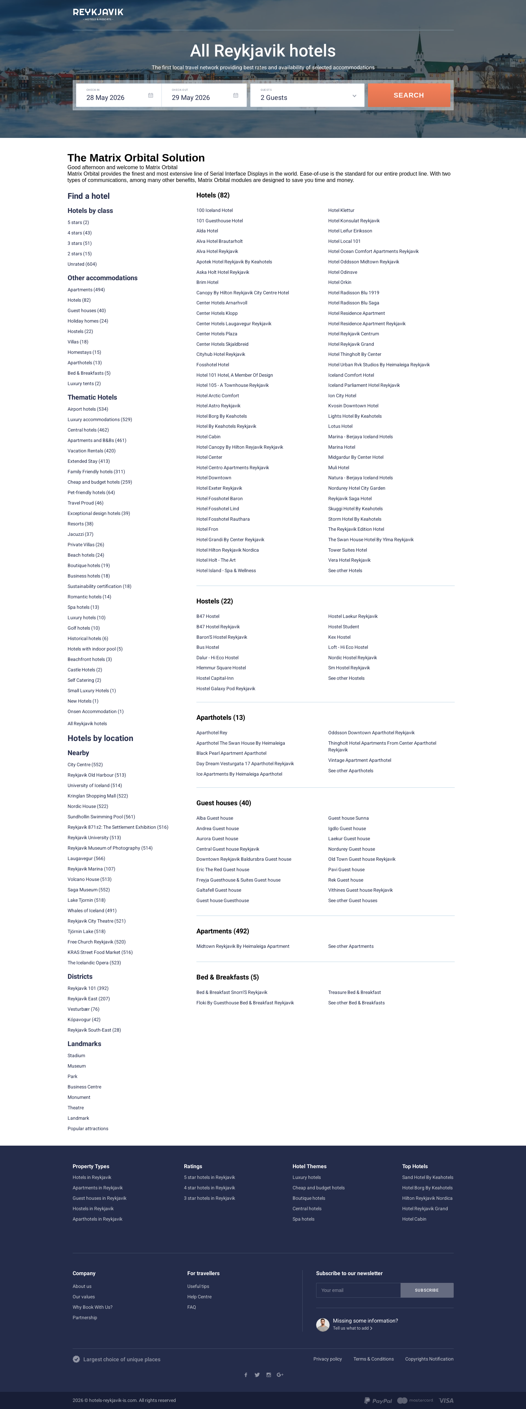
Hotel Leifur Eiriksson (350, 230)
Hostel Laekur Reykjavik (353, 616)
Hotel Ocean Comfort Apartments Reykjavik (373, 251)
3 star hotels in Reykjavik (209, 1198)
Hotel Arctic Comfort (217, 395)
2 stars (75, 253)
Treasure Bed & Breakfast (354, 992)
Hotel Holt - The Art (216, 560)
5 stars (75, 222)
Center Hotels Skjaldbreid (222, 344)
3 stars (75, 243)
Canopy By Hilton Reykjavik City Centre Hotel (242, 292)
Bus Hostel (207, 647)
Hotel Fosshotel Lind (217, 508)
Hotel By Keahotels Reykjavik (226, 426)
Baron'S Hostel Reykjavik (221, 637)
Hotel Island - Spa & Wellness (226, 570)
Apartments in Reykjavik (98, 1187)
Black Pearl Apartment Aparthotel (231, 753)
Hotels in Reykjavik (92, 1177)
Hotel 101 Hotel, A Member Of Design (234, 375)
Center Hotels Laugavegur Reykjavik (233, 323)
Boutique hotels (309, 1198)
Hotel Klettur (341, 210)
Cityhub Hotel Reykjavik (220, 354)
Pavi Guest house (346, 869)
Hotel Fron (207, 529)
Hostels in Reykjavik (93, 1208)
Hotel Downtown (213, 477)
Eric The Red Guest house (222, 869)
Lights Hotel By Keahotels (355, 416)
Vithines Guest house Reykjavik (360, 890)
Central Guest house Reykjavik (227, 849)
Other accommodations (103, 278)
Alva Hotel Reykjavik (217, 251)
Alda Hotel (207, 230)
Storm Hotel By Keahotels (354, 519)
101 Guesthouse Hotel (219, 220)
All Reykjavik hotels (87, 723)
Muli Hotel (338, 467)
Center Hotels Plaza (216, 333)
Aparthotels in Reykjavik (97, 1219)
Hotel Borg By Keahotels (221, 416)
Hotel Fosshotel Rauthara (223, 519)
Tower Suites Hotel (347, 550)
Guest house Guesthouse (222, 900)
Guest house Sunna (348, 818)
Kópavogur (79, 1019)
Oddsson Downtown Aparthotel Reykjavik (371, 732)
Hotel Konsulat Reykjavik (354, 220)
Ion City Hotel (342, 395)
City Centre (79, 764)
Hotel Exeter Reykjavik (219, 488)
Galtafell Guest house (218, 890)
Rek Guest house (345, 880)
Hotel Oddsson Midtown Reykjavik (363, 261)
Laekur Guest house (349, 838)
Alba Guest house (214, 818)
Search (409, 95)
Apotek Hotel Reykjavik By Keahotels (234, 261)
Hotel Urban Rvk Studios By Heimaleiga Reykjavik (379, 364)
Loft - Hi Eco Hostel (348, 647)
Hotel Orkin (339, 282)
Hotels (74, 300)
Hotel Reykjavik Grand (351, 344)
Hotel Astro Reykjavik (218, 405)
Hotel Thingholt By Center (354, 354)
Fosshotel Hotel (212, 364)
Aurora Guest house (217, 838)
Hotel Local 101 (344, 241)
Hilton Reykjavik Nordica (427, 1198)
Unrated (76, 264)
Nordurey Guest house (351, 849)
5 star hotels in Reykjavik (209, 1177)
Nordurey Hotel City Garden (356, 488)
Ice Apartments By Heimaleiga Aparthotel (239, 774)
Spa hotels (303, 1219)
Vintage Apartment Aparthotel (359, 760)
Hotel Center (209, 457)
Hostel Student (343, 626)
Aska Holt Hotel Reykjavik (222, 272)
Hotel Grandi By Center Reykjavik (230, 539)
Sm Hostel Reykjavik (349, 667)
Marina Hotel (341, 447)
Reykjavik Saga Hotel (350, 498)
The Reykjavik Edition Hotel (356, 529)
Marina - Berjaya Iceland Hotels (360, 436)
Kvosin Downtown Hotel (353, 405)
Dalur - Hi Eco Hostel (217, 657)
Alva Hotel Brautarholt (219, 241)
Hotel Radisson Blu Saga (353, 302)
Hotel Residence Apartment (356, 313)
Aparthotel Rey (211, 732)
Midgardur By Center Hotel (355, 457)
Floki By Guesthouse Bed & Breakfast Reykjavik (245, 1002)
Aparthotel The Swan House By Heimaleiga (240, 743)
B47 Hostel (207, 616)
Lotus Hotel (340, 426)
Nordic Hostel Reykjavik (352, 657)
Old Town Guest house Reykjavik (362, 859)
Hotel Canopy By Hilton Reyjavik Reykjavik (239, 447)
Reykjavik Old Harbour (91, 775)
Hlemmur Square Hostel (221, 667)
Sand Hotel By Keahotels (427, 1177)
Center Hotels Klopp (217, 313)
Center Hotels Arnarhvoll (221, 302)
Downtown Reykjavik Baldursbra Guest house (243, 859)
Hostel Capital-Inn (215, 678)
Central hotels (82, 430)
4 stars (75, 232)
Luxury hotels (307, 1177)
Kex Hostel (339, 637)
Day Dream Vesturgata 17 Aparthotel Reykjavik (245, 763)
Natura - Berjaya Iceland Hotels (360, 477)
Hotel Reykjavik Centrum (353, 333)
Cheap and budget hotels (94, 482)
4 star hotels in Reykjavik (209, 1187)
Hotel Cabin (208, 436)
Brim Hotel (207, 282)
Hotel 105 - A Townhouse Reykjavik (232, 385)
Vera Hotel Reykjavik (349, 560)
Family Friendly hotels (90, 471)
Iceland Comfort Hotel (351, 375)
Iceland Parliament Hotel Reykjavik (364, 385)
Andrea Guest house (217, 828)
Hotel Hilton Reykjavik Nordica (227, 550)
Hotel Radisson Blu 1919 (353, 292)
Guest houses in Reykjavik (99, 1198)
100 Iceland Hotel (214, 210)
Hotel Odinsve (342, 272)
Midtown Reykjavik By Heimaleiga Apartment (243, 946)
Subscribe (427, 1290)
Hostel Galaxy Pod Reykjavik (225, 688)
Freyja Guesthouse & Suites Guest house (238, 880)
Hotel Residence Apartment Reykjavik (367, 323)
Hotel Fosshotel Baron (219, 498)
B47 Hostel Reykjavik (218, 626)
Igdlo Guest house (347, 828)
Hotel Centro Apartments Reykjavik (232, 467)
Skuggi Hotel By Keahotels (355, 508)
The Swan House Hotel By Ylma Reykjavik (371, 539)
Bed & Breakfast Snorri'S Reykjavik (231, 992)
